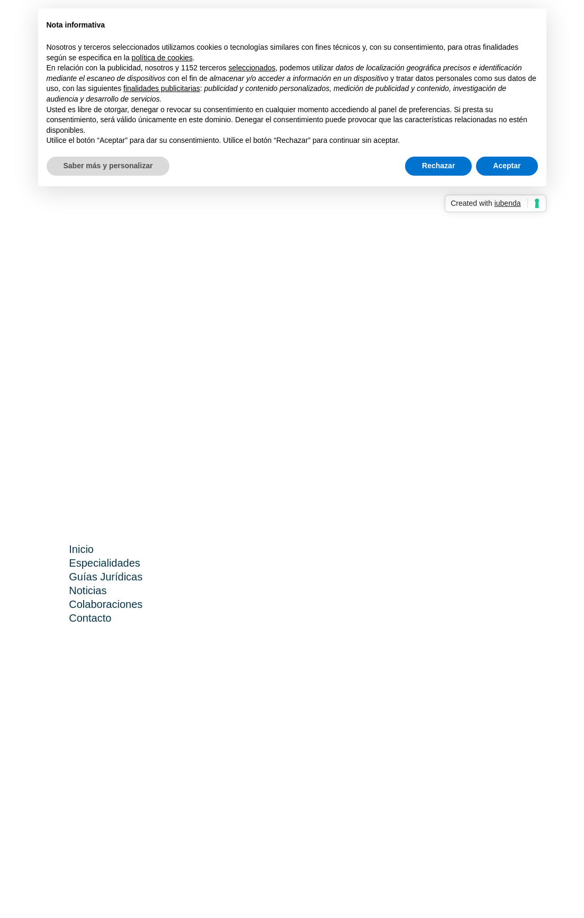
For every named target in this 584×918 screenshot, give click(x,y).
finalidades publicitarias (161, 88)
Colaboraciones (105, 604)
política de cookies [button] (162, 57)
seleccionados (251, 67)
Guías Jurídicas (105, 577)
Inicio (81, 549)
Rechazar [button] (438, 165)
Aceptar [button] (506, 165)
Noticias (87, 590)
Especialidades (104, 563)
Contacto (90, 618)
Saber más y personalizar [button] (108, 165)
